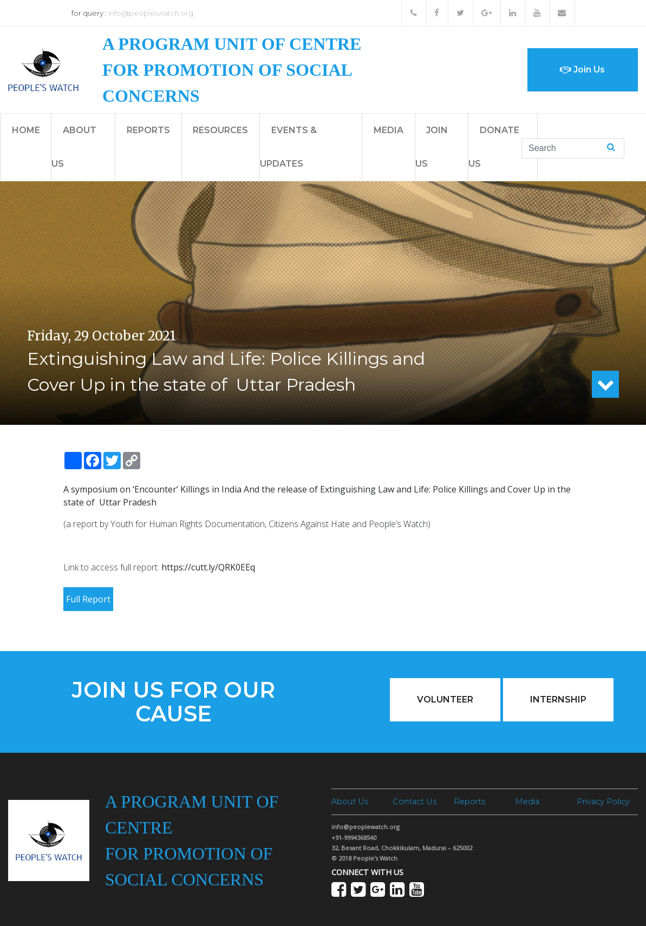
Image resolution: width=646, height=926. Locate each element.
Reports (148, 130)
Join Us (582, 69)
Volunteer (445, 699)
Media (388, 130)
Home (26, 130)
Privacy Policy (603, 801)
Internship (558, 699)
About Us (349, 801)
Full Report (88, 599)
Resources (220, 130)
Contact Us (414, 801)
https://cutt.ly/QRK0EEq (208, 567)
